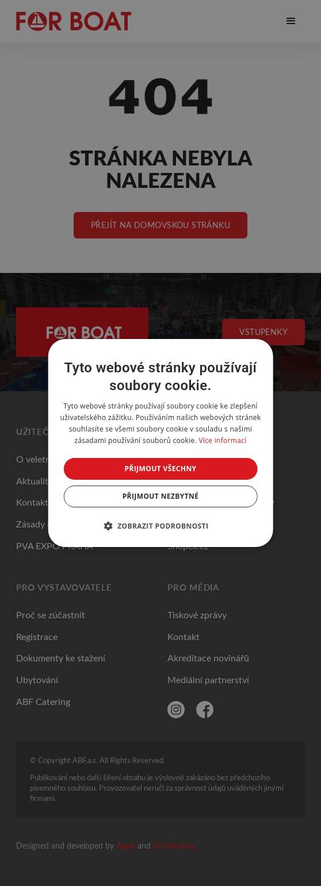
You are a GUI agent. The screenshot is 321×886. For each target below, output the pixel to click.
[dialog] (160, 443)
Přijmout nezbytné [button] (161, 496)
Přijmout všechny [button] (160, 468)
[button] (161, 526)
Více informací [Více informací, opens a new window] (222, 440)
